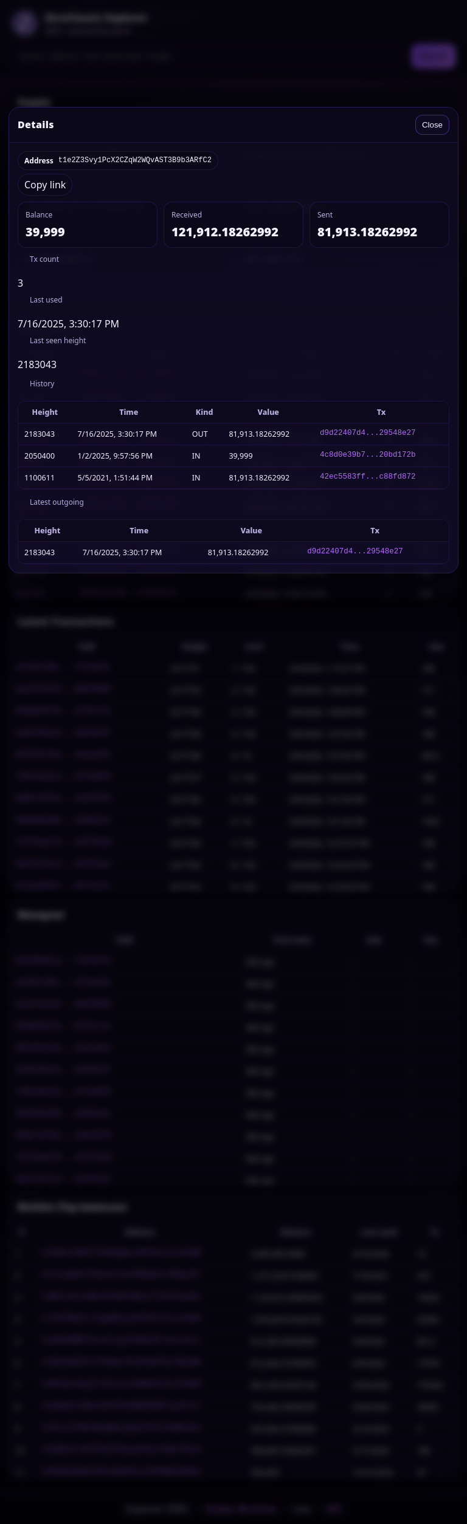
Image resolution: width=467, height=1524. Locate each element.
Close (432, 124)
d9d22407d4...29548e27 (368, 434)
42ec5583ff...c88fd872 (368, 478)
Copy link (45, 184)
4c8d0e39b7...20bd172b (368, 456)
